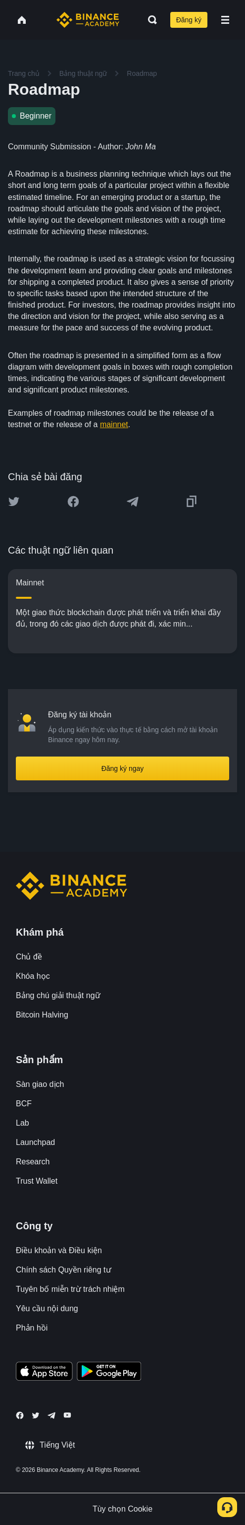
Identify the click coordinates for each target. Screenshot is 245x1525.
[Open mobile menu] (225, 20)
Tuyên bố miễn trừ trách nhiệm (70, 1289)
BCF (24, 1103)
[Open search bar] (149, 20)
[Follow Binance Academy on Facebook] (20, 1415)
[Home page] (87, 20)
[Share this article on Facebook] (73, 502)
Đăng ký (188, 20)
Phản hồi (32, 1328)
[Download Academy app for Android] (109, 1373)
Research (32, 1161)
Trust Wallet (36, 1181)
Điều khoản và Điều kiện (59, 1250)
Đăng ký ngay (122, 768)
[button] (225, 20)
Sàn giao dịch (40, 1084)
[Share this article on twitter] (14, 502)
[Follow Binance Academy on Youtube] (67, 1415)
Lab (22, 1123)
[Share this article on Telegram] (133, 502)
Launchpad (35, 1142)
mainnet (114, 424)
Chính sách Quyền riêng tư (63, 1270)
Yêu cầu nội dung (47, 1308)
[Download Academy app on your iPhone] (44, 1373)
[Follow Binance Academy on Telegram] (51, 1415)
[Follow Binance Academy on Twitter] (36, 1415)
